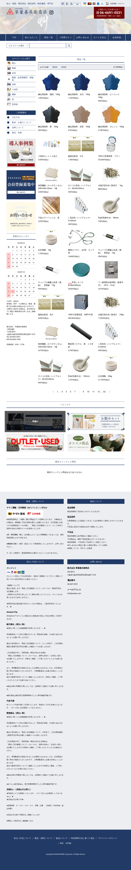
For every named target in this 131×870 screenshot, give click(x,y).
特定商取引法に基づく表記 (82, 838)
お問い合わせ (82, 37)
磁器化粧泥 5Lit (45, 314)
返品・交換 (17, 132)
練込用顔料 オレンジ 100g (111, 126)
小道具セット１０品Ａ (47, 156)
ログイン (121, 3)
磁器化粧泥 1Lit (75, 156)
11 (93, 392)
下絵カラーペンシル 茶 (48, 218)
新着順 (63, 67)
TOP (14, 37)
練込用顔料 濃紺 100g (49, 94)
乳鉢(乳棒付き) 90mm (108, 218)
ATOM (68, 843)
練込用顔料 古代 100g (79, 94)
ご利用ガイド (65, 37)
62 (104, 392)
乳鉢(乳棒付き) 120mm (79, 376)
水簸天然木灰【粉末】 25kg (111, 314)
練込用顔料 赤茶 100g (79, 126)
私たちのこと (31, 37)
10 (88, 392)
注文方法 (16, 117)
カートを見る (99, 37)
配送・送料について (43, 838)
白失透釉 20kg (105, 376)
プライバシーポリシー (107, 838)
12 (99, 392)
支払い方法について (22, 838)
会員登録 (113, 3)
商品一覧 (48, 37)
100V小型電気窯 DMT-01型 (80, 314)
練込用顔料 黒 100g (48, 126)
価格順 (54, 67)
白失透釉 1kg (44, 250)
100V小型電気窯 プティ (109, 156)
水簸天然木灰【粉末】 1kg (110, 185)
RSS (61, 843)
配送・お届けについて (21, 122)
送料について (18, 127)
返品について (61, 838)
